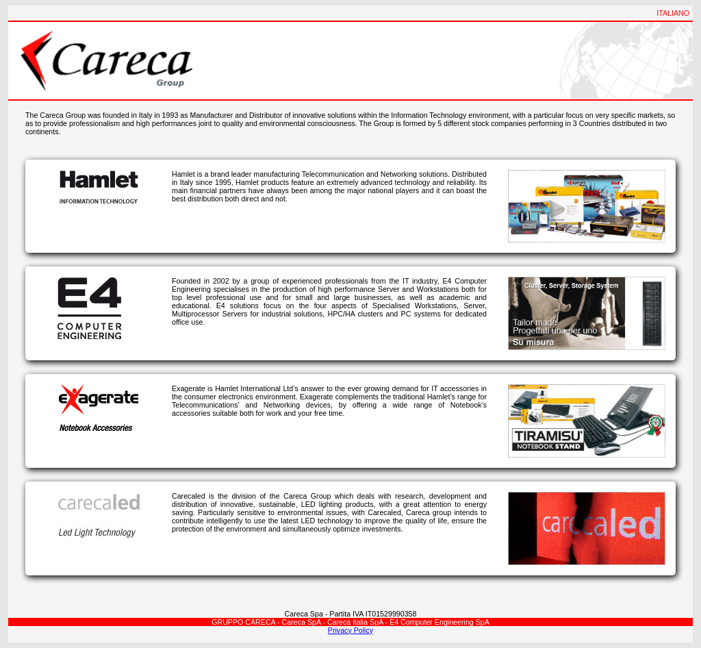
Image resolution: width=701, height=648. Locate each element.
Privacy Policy (350, 630)
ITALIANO (673, 13)
